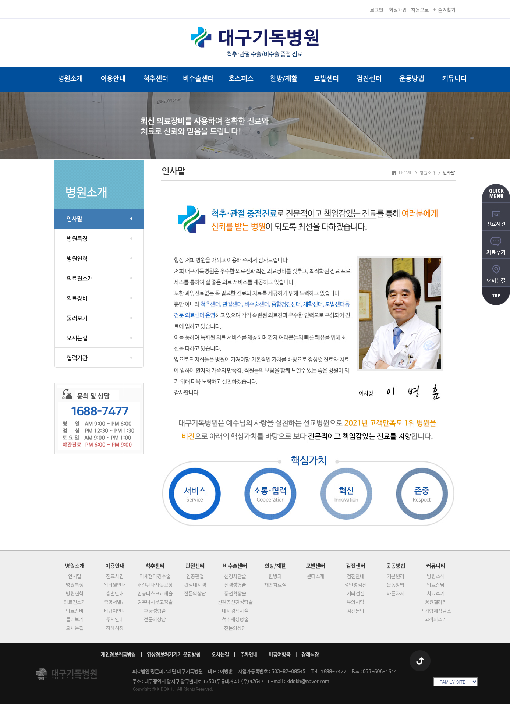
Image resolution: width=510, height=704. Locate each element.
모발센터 (326, 78)
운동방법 (411, 78)
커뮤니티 (454, 78)
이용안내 (112, 78)
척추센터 (155, 78)
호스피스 (241, 78)
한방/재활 (283, 78)
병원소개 (70, 78)
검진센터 (369, 78)
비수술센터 (198, 78)
